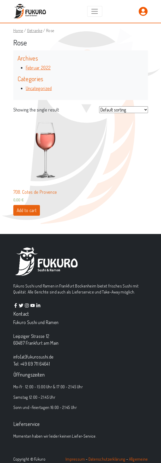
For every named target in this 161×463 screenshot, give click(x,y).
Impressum (75, 459)
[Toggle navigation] (94, 11)
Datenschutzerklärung (107, 459)
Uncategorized (39, 88)
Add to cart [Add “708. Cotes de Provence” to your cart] (27, 210)
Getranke (34, 30)
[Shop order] (123, 109)
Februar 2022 (38, 68)
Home (18, 30)
